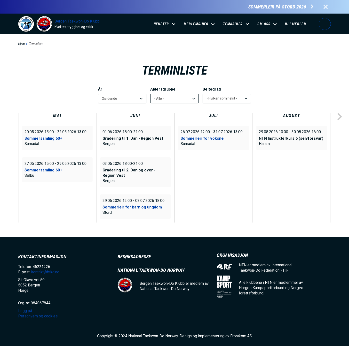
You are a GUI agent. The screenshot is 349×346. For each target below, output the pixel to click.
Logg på (325, 24)
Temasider (233, 24)
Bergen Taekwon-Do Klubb (77, 21)
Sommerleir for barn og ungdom (132, 207)
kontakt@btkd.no (45, 272)
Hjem (21, 44)
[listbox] (227, 98)
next (339, 117)
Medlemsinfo (196, 24)
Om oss (263, 24)
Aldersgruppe (162, 89)
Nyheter (161, 24)
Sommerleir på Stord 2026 (277, 7)
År (100, 89)
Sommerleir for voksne (202, 138)
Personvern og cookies (38, 316)
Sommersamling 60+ (43, 138)
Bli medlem (296, 24)
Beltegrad (212, 89)
